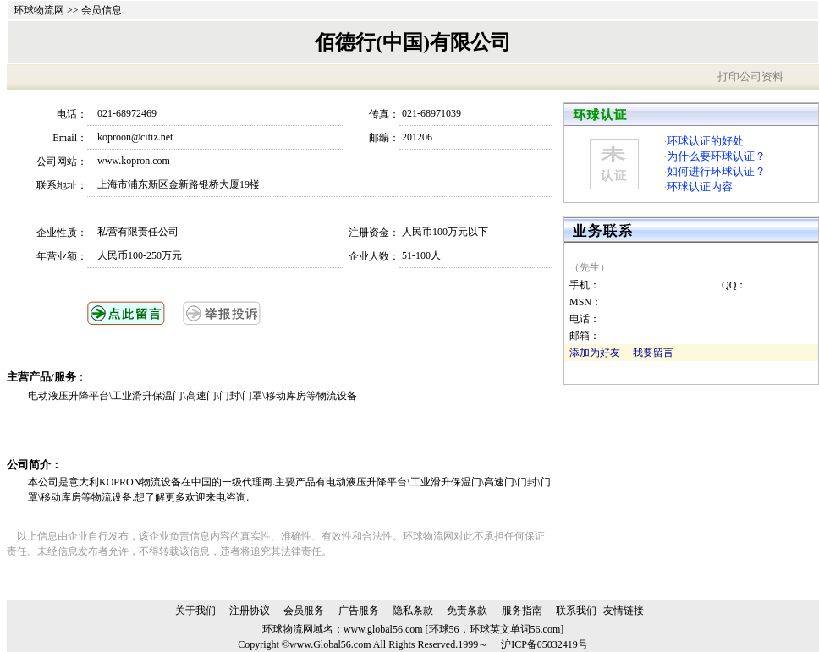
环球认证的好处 (705, 140)
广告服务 (358, 610)
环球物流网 (39, 10)
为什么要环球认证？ (716, 156)
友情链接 (623, 610)
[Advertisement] (226, 430)
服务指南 (522, 610)
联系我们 (576, 610)
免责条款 (467, 610)
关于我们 (195, 610)
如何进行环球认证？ (716, 171)
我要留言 (653, 353)
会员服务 (303, 610)
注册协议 (249, 610)
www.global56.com (383, 629)
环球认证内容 (700, 186)
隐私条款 (413, 610)
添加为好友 (594, 353)
